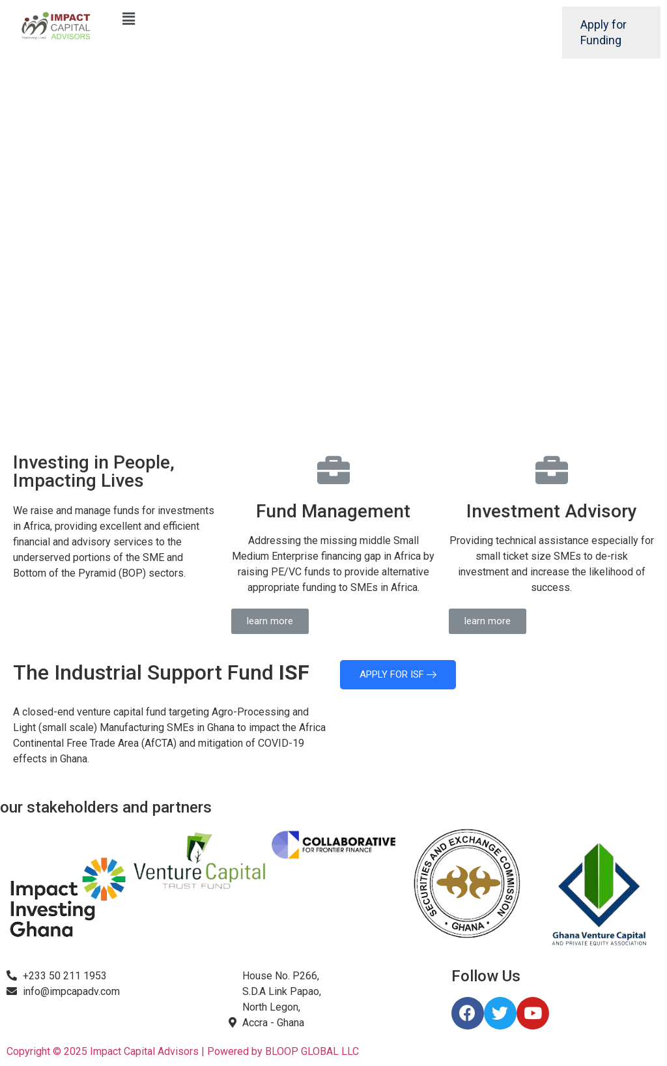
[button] (270, 621)
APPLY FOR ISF (398, 674)
